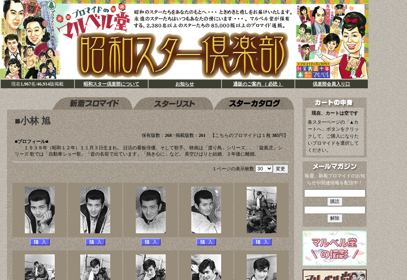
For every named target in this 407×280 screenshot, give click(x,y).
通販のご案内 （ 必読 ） (258, 84)
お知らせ (184, 84)
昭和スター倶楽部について (111, 84)
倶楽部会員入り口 (331, 84)
